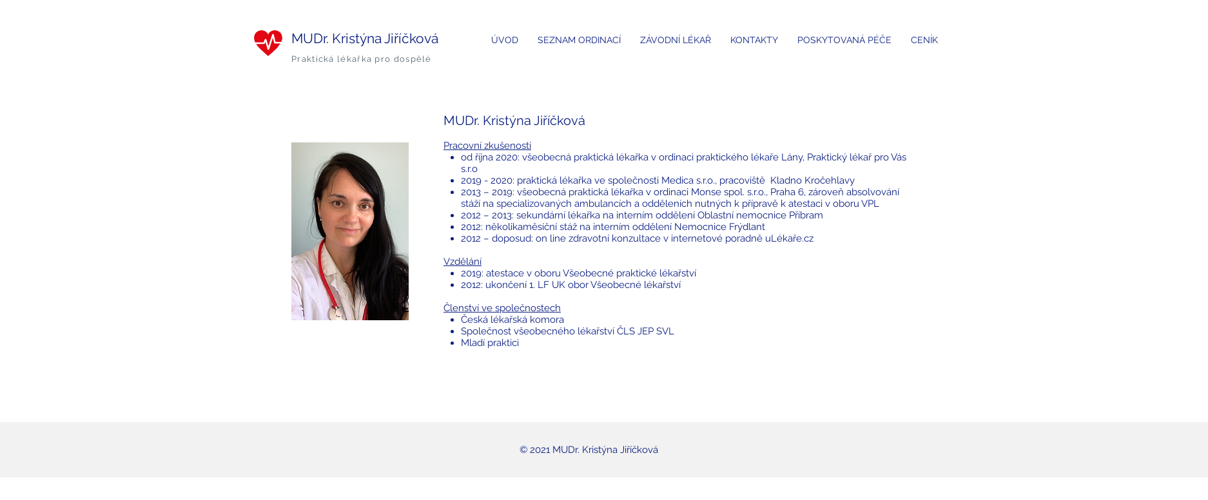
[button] (579, 40)
